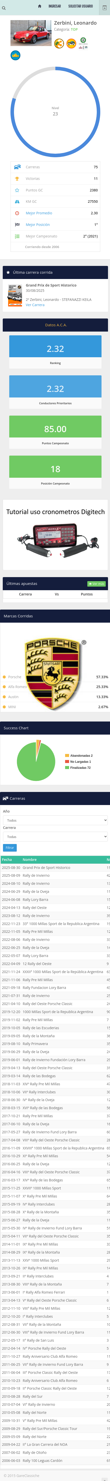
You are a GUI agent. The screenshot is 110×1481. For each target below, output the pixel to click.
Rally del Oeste (35, 907)
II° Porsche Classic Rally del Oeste (50, 1388)
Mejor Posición (38, 224)
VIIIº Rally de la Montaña (42, 1284)
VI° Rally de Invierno (39, 1404)
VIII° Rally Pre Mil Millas (41, 1308)
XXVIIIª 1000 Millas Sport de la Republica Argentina (63, 1148)
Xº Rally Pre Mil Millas (40, 1196)
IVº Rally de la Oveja (38, 1099)
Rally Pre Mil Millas (38, 931)
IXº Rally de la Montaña (41, 1252)
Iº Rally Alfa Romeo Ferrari (44, 1292)
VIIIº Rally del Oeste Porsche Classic (51, 1140)
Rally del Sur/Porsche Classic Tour (50, 1428)
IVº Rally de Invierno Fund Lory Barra (52, 1228)
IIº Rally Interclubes (38, 1276)
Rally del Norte (34, 1412)
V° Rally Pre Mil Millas (40, 1420)
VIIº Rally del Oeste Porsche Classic (51, 1236)
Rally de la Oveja (36, 891)
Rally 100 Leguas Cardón (42, 1460)
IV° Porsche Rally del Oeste (44, 1348)
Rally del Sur (33, 1396)
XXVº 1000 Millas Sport (41, 1260)
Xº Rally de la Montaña (41, 1212)
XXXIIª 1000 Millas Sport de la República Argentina (63, 971)
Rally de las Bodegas (39, 1075)
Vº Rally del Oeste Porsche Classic (50, 1300)
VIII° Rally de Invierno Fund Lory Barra (53, 1332)
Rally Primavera (35, 1043)
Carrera (9, 827)
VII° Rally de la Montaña (42, 1324)
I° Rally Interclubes (38, 1316)
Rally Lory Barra (35, 899)
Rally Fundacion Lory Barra (44, 987)
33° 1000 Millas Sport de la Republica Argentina (61, 923)
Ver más (96, 584)
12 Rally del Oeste (37, 963)
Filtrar (10, 848)
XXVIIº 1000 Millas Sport (42, 1188)
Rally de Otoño (35, 1452)
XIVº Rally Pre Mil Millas (41, 1084)
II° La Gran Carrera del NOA (45, 1444)
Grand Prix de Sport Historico (51, 285)
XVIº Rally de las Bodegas (43, 1107)
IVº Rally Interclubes (39, 1204)
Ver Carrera (35, 304)
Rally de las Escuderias (41, 1027)
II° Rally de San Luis (38, 1340)
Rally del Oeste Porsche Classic (47, 1003)
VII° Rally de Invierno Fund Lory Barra (53, 1364)
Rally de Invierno (36, 875)
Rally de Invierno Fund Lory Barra (50, 1132)
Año (6, 811)
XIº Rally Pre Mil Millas (40, 1155)
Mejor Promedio (39, 213)
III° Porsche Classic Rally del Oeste (50, 1372)
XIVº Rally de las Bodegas (43, 1180)
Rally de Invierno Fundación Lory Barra (54, 1059)
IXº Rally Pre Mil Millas (40, 1244)
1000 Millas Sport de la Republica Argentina (58, 1011)
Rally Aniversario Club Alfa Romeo (50, 1356)
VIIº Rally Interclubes (39, 1092)
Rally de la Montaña (39, 1035)
